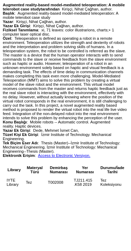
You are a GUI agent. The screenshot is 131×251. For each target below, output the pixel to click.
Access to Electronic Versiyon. (64, 155)
